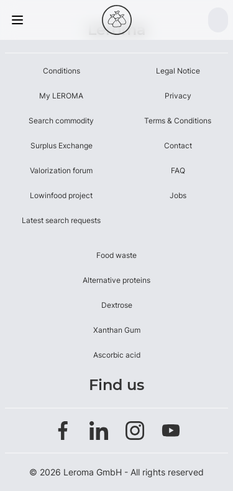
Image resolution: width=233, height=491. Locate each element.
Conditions (61, 70)
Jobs (178, 195)
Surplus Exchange (61, 145)
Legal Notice (178, 70)
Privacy (178, 95)
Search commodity (61, 120)
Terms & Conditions (177, 120)
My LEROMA (61, 95)
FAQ (178, 170)
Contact (178, 145)
